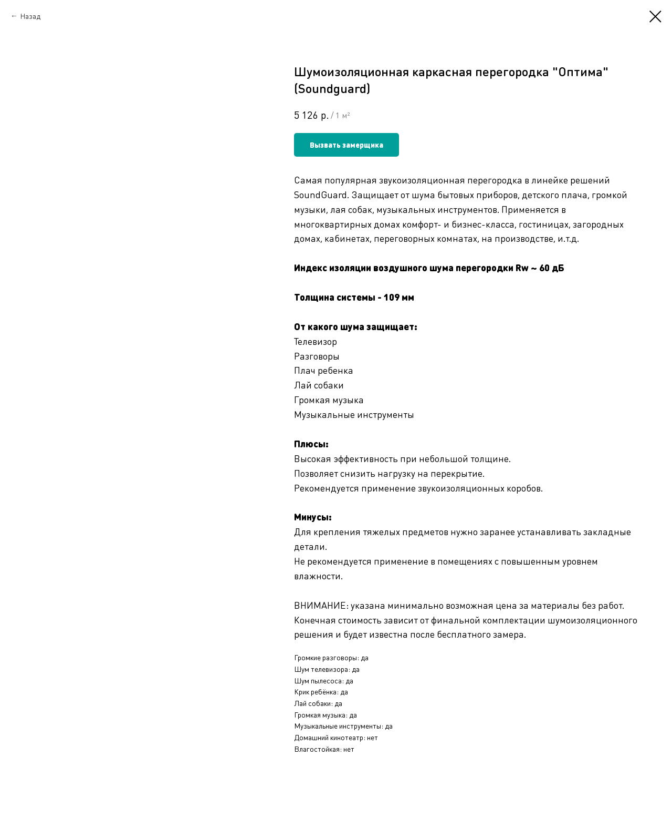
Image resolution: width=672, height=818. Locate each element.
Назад (30, 16)
